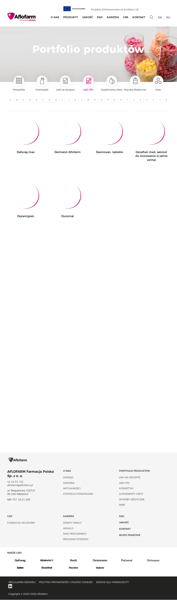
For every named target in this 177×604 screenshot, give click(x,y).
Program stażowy (75, 543)
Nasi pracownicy (75, 537)
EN (160, 17)
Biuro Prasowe (129, 539)
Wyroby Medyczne (135, 83)
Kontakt (138, 17)
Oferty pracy (72, 526)
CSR (125, 17)
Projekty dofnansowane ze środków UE (116, 9)
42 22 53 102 (15, 485)
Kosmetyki (42, 83)
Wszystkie (19, 83)
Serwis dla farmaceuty (112, 586)
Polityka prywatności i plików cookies (66, 586)
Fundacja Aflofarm (21, 526)
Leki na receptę (65, 83)
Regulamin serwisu (22, 586)
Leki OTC (88, 83)
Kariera (113, 17)
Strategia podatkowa (78, 498)
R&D (100, 17)
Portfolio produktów (134, 475)
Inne (158, 83)
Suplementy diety (111, 83)
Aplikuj (68, 532)
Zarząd (68, 481)
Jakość (87, 17)
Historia (68, 487)
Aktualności (72, 492)
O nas (55, 17)
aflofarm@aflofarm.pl (20, 489)
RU (168, 17)
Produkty (70, 17)
